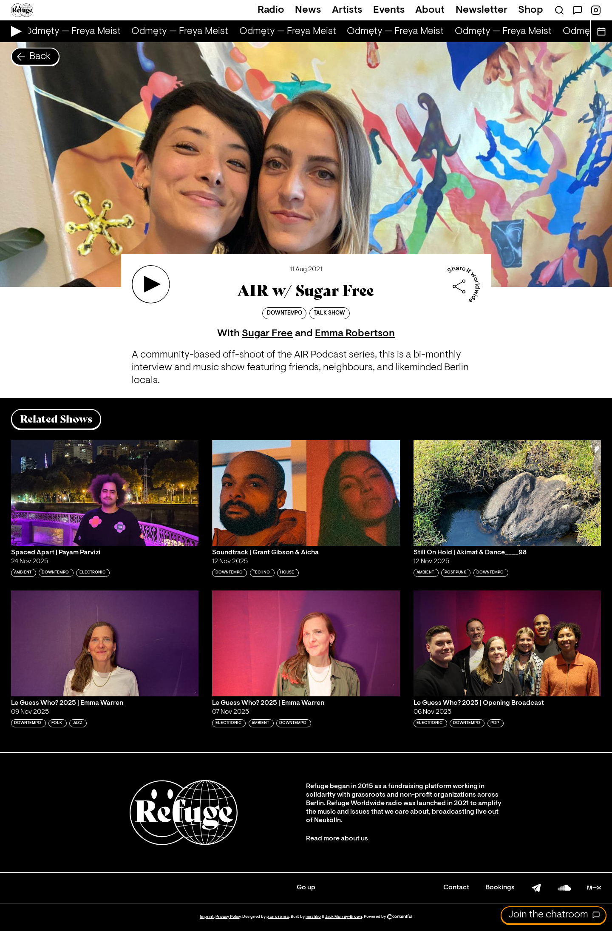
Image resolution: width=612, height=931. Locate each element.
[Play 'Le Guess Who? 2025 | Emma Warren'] (105, 643)
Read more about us (337, 838)
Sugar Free (267, 334)
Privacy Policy (228, 917)
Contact (456, 887)
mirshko (313, 917)
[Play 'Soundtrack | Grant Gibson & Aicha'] (306, 492)
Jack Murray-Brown (343, 917)
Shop (530, 10)
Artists (347, 10)
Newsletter (481, 10)
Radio (271, 10)
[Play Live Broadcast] (14, 31)
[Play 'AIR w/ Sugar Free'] (151, 284)
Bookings (500, 887)
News (308, 10)
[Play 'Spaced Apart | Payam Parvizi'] (105, 492)
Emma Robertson (355, 334)
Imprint (207, 917)
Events (389, 10)
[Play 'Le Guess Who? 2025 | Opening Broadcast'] (507, 643)
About (430, 10)
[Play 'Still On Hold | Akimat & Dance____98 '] (507, 492)
